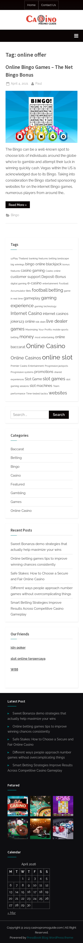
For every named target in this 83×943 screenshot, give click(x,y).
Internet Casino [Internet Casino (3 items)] (26, 313)
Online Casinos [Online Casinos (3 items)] (26, 358)
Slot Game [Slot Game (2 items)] (33, 379)
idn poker (18, 648)
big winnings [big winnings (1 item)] (17, 264)
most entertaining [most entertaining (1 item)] (44, 337)
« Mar (12, 913)
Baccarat (17, 449)
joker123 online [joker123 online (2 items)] (23, 321)
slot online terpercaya (28, 659)
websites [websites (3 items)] (58, 393)
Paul (38, 83)
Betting (16, 458)
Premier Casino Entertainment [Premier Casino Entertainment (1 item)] (27, 366)
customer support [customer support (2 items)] (26, 277)
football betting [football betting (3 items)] (47, 290)
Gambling (18, 493)
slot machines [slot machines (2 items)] (41, 386)
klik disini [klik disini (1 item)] (40, 321)
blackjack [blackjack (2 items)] (54, 264)
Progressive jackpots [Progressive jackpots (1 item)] (56, 366)
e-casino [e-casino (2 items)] (34, 283)
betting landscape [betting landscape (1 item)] (59, 258)
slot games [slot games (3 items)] (54, 378)
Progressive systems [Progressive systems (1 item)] (22, 372)
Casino (16, 475)
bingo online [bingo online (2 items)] (35, 264)
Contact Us (48, 5)
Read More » (19, 205)
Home (31, 5)
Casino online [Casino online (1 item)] (53, 271)
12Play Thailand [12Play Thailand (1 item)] (19, 258)
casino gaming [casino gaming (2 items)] (33, 270)
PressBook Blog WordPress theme (50, 937)
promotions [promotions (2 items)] (43, 372)
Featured (18, 484)
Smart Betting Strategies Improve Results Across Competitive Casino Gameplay (37, 608)
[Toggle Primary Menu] (76, 35)
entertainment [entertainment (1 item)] (50, 283)
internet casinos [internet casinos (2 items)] (55, 314)
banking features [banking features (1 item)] (38, 258)
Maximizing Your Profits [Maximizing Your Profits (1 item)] (38, 329)
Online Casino (21, 511)
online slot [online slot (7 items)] (57, 357)
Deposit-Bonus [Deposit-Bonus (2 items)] (53, 277)
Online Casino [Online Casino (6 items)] (45, 345)
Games (16, 502)
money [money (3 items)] (26, 336)
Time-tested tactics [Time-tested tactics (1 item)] (37, 393)
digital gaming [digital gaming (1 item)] (19, 283)
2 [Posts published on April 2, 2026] (29, 878)
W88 (14, 669)
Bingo (15, 215)
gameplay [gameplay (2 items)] (32, 298)
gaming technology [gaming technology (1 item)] (45, 306)
